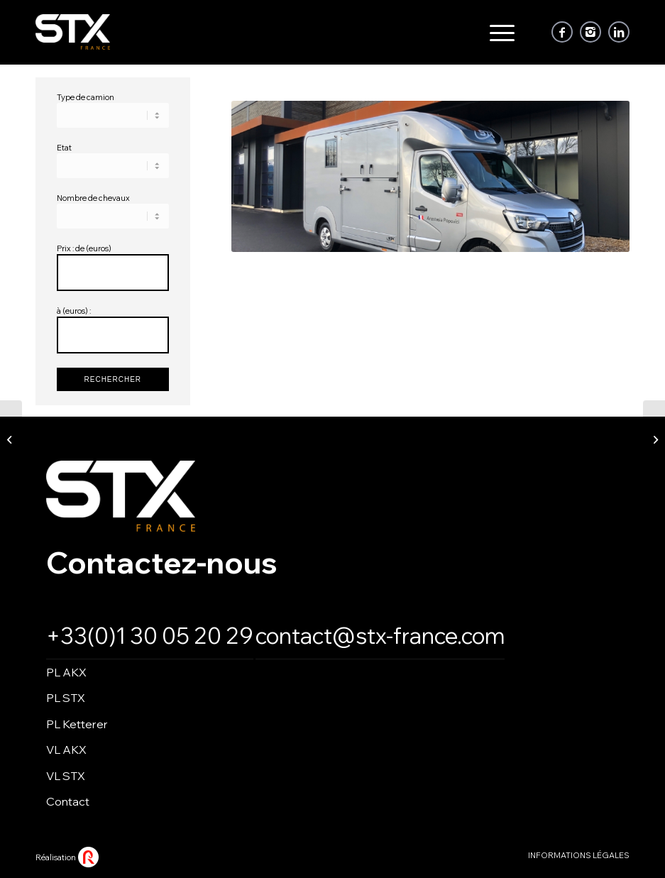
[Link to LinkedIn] (619, 32)
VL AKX (66, 749)
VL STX (65, 776)
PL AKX (66, 672)
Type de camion (85, 97)
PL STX (65, 698)
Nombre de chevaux (93, 198)
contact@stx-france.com (380, 635)
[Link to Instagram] (590, 32)
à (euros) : (74, 311)
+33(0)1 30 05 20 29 (149, 635)
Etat (64, 148)
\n (113, 115)
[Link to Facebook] (562, 32)
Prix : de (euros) (84, 248)
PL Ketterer (77, 724)
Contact (67, 801)
